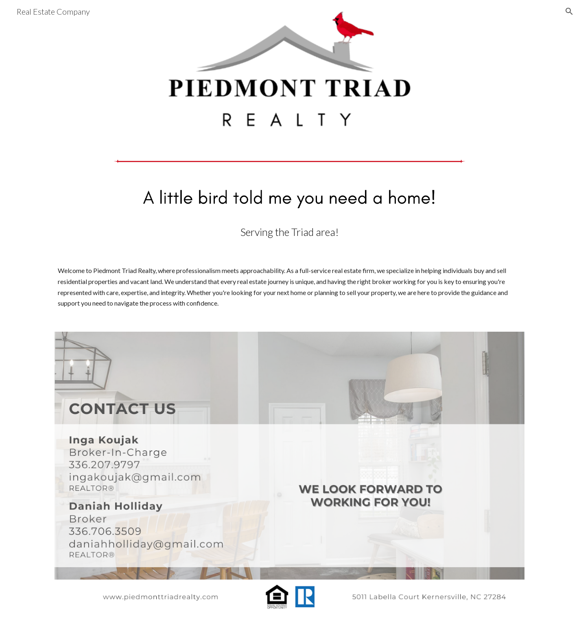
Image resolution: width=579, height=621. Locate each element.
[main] (289, 232)
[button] (569, 11)
